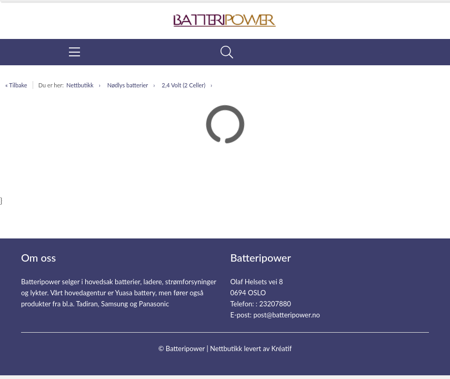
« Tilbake (16, 85)
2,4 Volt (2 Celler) (183, 85)
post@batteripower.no (286, 315)
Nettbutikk (80, 85)
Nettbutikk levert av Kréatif (251, 348)
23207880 (275, 304)
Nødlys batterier (127, 85)
